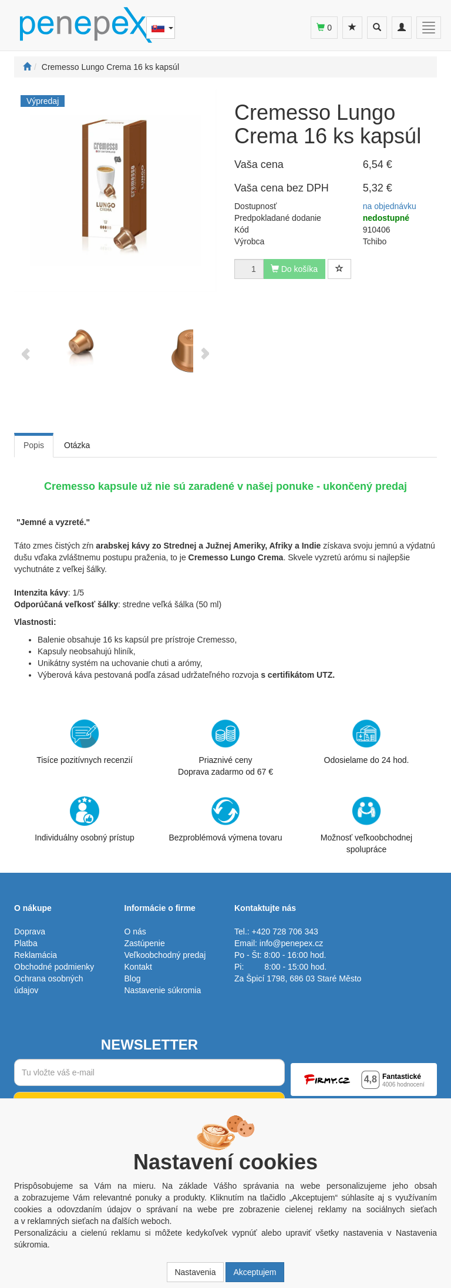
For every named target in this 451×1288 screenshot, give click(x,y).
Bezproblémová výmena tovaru (225, 819)
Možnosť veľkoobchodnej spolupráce (366, 824)
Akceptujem (254, 1272)
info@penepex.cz (291, 943)
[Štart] (27, 67)
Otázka (77, 445)
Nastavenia (195, 1272)
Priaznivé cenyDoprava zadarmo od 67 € (225, 747)
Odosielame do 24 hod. (366, 742)
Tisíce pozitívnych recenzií (84, 742)
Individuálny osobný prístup (84, 819)
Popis (33, 445)
